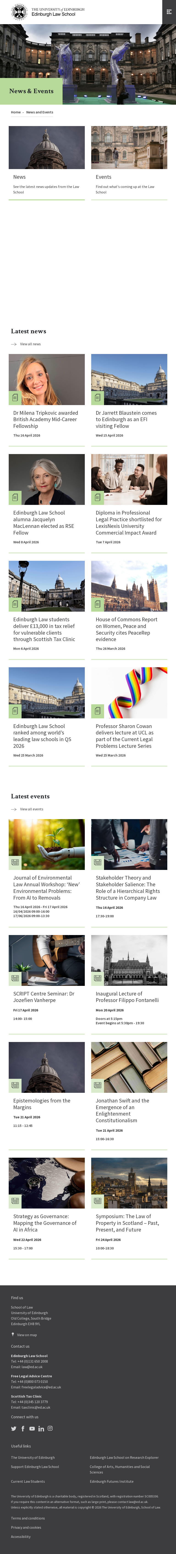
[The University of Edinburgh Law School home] (47, 11)
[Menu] (169, 12)
